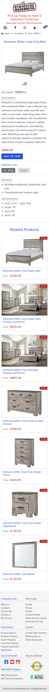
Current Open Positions (36, 633)
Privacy (29, 608)
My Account (6, 618)
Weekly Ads (6, 650)
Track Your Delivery (9, 643)
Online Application (34, 639)
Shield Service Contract (36, 618)
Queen (24, 170)
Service (29, 604)
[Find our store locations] (15, 27)
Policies (29, 611)
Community (6, 611)
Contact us (6, 614)
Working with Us (33, 636)
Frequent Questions (10, 646)
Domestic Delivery (9, 636)
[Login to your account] (34, 27)
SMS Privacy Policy (9, 675)
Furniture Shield (33, 614)
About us (5, 604)
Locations (5, 608)
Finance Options (8, 633)
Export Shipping (8, 639)
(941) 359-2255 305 (31, 23)
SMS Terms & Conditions (12, 678)
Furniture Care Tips (34, 621)
